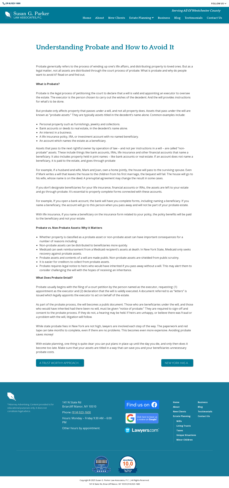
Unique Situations (186, 435)
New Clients (116, 17)
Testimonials (194, 17)
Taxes (179, 430)
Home (87, 17)
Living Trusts (183, 425)
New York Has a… (177, 363)
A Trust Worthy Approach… (59, 363)
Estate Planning (141, 17)
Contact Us (214, 17)
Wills (179, 421)
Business (164, 17)
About (99, 17)
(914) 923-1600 (11, 3)
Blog (177, 17)
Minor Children (184, 439)
